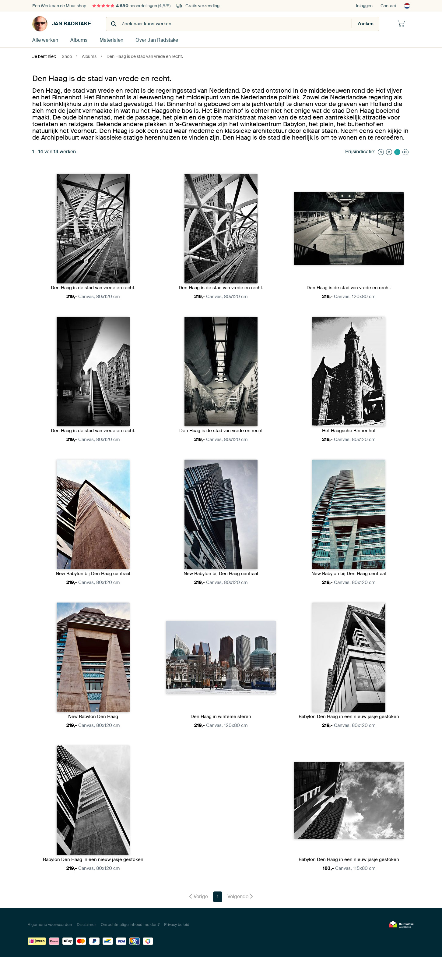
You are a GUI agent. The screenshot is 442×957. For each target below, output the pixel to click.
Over (156, 40)
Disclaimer (86, 924)
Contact (388, 6)
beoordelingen (131, 6)
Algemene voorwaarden (50, 924)
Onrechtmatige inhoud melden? (130, 924)
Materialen (111, 40)
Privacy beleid (176, 924)
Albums (78, 40)
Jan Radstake (61, 23)
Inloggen (364, 6)
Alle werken (45, 40)
